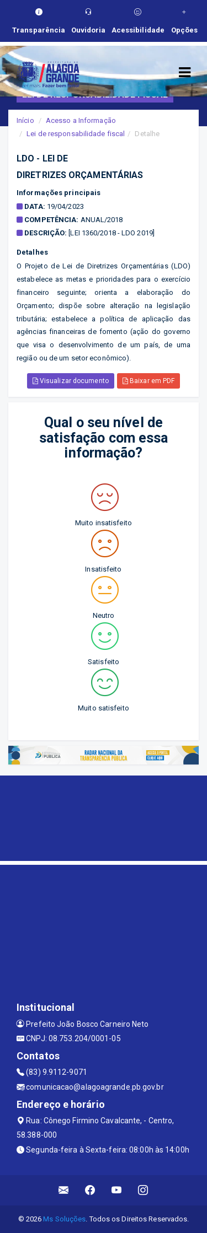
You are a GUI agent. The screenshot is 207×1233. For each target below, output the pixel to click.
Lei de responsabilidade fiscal (75, 134)
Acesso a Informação (81, 120)
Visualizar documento (71, 381)
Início (25, 120)
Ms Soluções (64, 1219)
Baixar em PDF (149, 381)
